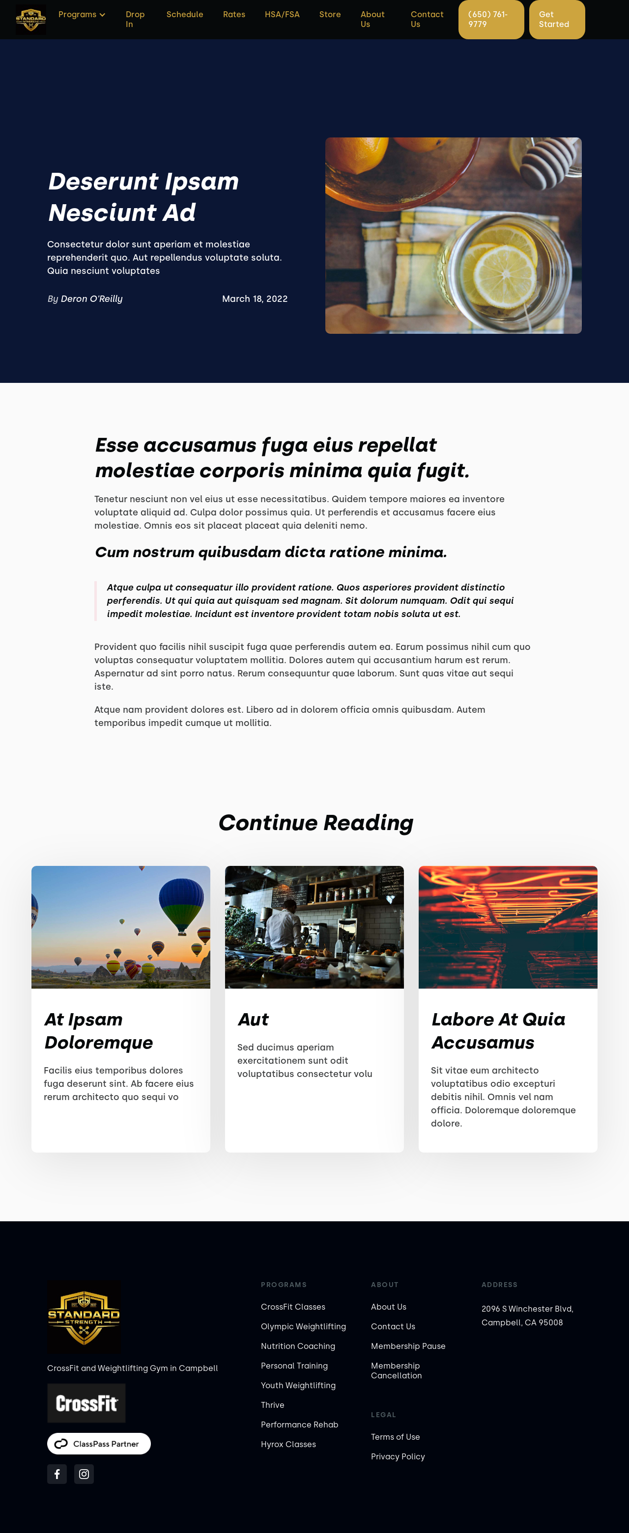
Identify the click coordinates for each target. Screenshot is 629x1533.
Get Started (554, 19)
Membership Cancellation (396, 1370)
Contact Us (427, 19)
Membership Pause (408, 1346)
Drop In (135, 19)
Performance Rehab (300, 1424)
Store (330, 14)
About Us (373, 19)
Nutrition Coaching (298, 1346)
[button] (81, 14)
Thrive (273, 1405)
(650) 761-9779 (488, 19)
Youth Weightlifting (298, 1385)
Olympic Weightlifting (303, 1326)
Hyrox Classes (288, 1444)
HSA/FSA (282, 14)
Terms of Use (395, 1437)
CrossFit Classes (293, 1307)
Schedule (185, 14)
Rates (234, 14)
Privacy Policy (398, 1456)
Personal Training (294, 1366)
